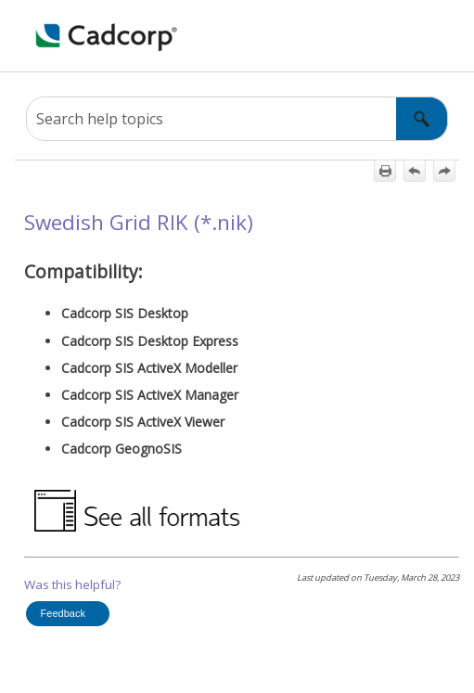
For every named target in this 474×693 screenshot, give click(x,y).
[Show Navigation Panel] (25, 36)
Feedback (63, 613)
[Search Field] (237, 118)
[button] (422, 118)
